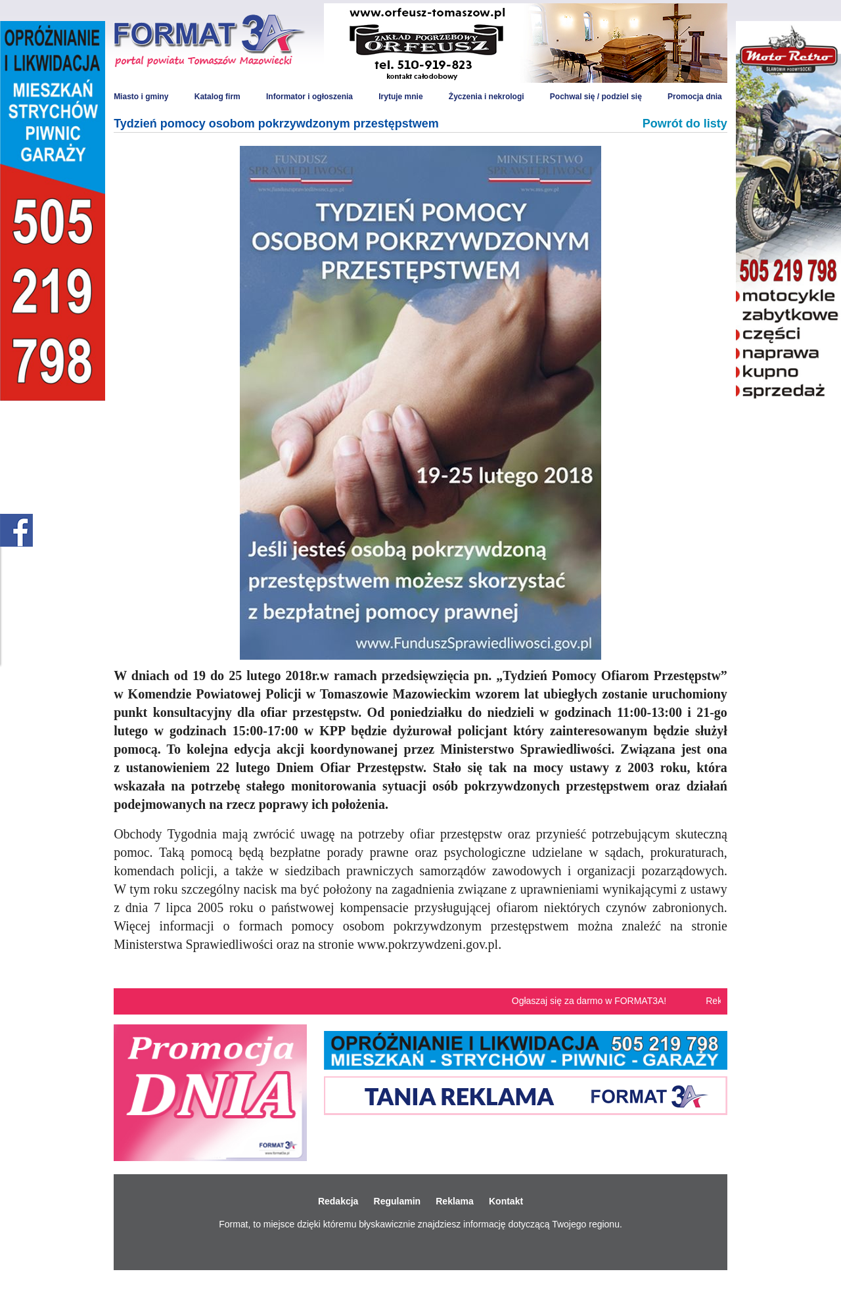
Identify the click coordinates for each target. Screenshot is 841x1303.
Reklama (455, 1201)
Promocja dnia (695, 96)
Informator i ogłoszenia (309, 96)
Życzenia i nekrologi (486, 96)
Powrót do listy (685, 123)
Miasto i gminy (141, 96)
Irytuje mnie (400, 96)
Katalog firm (217, 96)
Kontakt (506, 1201)
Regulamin (397, 1201)
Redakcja (338, 1201)
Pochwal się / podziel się (596, 96)
